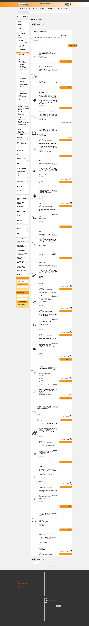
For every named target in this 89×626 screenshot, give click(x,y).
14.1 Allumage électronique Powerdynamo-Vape (22, 46)
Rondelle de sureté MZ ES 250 (44, 143)
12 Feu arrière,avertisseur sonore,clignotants (23, 71)
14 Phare (20, 76)
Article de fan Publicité (26, 8)
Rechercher (54, 0)
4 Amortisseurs (21, 54)
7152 (40, 54)
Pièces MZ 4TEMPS (21, 139)
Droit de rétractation (20, 585)
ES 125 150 (20, 35)
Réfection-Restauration (21, 211)
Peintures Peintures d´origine (21, 199)
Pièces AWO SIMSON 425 (21, 153)
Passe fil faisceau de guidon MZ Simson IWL (47, 159)
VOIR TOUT (20, 21)
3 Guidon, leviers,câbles (23, 52)
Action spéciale (20, 238)
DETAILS (36, 40)
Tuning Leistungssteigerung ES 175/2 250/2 (23, 96)
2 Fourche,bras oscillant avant (23, 50)
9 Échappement (21, 64)
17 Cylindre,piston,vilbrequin (23, 84)
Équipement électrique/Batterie (21, 114)
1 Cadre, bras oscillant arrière (23, 43)
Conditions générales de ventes (22, 576)
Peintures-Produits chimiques (20, 203)
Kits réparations (20, 206)
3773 (55, 53)
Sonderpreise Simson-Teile (21, 271)
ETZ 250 (19, 26)
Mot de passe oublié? (20, 306)
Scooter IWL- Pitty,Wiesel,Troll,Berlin (21, 157)
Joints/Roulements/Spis (22, 117)
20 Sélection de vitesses (23, 89)
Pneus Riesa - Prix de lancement (21, 258)
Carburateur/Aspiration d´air (23, 106)
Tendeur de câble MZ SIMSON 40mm (45, 230)
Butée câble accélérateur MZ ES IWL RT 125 (46, 465)
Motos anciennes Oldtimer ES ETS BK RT (21, 143)
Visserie (18, 195)
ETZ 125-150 (20, 24)
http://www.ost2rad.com (51, 598)
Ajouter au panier (73, 45)
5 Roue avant (21, 56)
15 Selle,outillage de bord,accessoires (22, 79)
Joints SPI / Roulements (22, 166)
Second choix (19, 274)
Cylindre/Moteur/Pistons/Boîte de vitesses (23, 109)
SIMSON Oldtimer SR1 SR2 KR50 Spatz (21, 150)
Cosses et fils (19, 193)
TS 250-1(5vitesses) (21, 33)
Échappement (20, 111)
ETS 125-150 (20, 101)
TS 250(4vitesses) (21, 31)
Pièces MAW (19, 223)
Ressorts (19, 126)
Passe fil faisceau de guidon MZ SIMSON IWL (47, 261)
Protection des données (21, 574)
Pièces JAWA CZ (20, 137)
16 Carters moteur (22, 81)
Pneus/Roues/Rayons (22, 124)
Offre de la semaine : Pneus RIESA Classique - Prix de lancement (22, 262)
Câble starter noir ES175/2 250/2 (45, 510)
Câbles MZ (19, 228)
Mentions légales (20, 579)
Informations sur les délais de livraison (24, 589)
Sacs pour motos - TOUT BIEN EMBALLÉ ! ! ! (22, 267)
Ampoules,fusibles (20, 160)
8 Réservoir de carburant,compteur (22, 62)
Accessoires (19, 184)
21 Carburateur (21, 91)
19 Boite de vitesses (22, 88)
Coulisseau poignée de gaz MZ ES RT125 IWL (45, 401)
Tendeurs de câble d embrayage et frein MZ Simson (48, 490)
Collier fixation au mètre (43, 111)
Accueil (57, 8)
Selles (19, 127)
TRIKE (18, 233)
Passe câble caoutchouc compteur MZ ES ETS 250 (48, 338)
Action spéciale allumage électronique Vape (21, 247)
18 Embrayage (21, 86)
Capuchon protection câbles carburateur (46, 209)
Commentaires (50, 8)
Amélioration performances (20, 187)
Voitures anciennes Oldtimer (21, 214)
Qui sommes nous (65, 8)
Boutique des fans (20, 208)
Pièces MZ (19, 19)
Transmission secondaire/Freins (21, 132)
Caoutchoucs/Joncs (21, 104)
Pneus (18, 163)
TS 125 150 (20, 30)
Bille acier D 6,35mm (37, 31)
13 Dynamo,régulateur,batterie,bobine (24, 74)
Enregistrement (68, 0)
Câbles (19, 102)
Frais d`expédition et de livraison (22, 583)
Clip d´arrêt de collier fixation (44, 49)
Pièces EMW (19, 220)
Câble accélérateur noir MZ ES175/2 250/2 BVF (47, 533)
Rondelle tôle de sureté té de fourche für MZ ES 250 (48, 384)
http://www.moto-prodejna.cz (52, 600)
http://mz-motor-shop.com (52, 602)
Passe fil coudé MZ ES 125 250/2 (45, 292)
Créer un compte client (21, 304)
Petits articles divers (21, 119)
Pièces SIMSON (20, 134)
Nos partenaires (20, 587)
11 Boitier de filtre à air (23, 69)
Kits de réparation (20, 230)
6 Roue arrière (21, 57)
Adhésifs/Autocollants (21, 168)
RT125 (18, 146)
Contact (18, 581)
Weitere (35, 8)
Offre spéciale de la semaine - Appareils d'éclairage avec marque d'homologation (22, 252)
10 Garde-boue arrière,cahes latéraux (22, 67)
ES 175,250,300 (20, 37)
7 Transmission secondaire (23, 59)
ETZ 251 (19, 28)
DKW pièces (19, 218)
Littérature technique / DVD (21, 174)
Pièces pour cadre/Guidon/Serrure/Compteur (23, 122)
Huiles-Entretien (20, 181)
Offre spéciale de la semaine (21, 242)
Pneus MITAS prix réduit (22, 236)
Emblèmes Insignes (21, 171)
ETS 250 (19, 99)
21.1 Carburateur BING (23, 93)
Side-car (19, 129)
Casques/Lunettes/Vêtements (23, 178)
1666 (52, 53)
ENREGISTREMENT (22, 301)
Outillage (19, 190)
